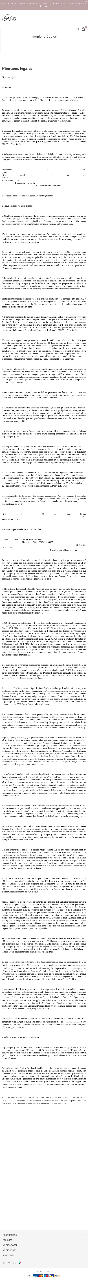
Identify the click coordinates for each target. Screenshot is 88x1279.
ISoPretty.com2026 (44, 1271)
